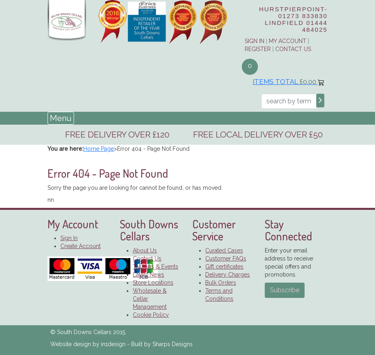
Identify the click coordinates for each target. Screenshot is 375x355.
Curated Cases (224, 250)
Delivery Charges (227, 274)
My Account (287, 41)
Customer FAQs (225, 258)
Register (258, 49)
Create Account (80, 246)
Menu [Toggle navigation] (61, 118)
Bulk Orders (220, 282)
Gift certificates (224, 266)
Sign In (69, 238)
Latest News (148, 274)
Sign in (254, 41)
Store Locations (153, 282)
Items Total (288, 82)
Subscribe (284, 290)
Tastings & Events (155, 266)
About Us (145, 250)
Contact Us (293, 49)
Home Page (98, 149)
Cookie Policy (151, 315)
